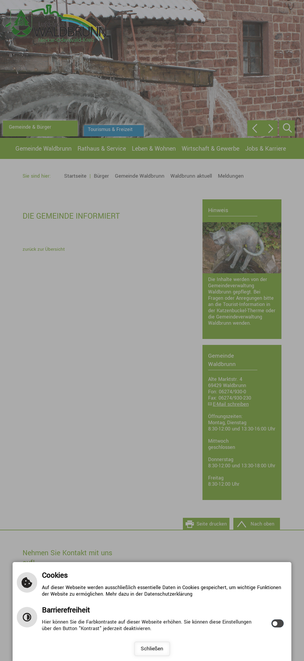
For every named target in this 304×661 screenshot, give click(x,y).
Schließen (152, 648)
